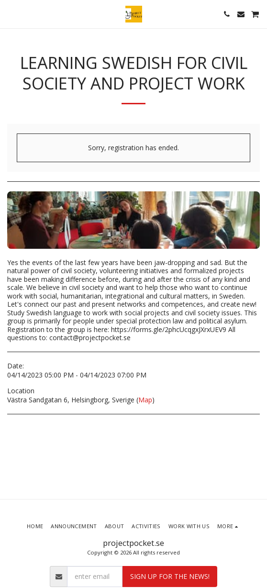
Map (145, 399)
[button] (10, 13)
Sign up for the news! (170, 576)
